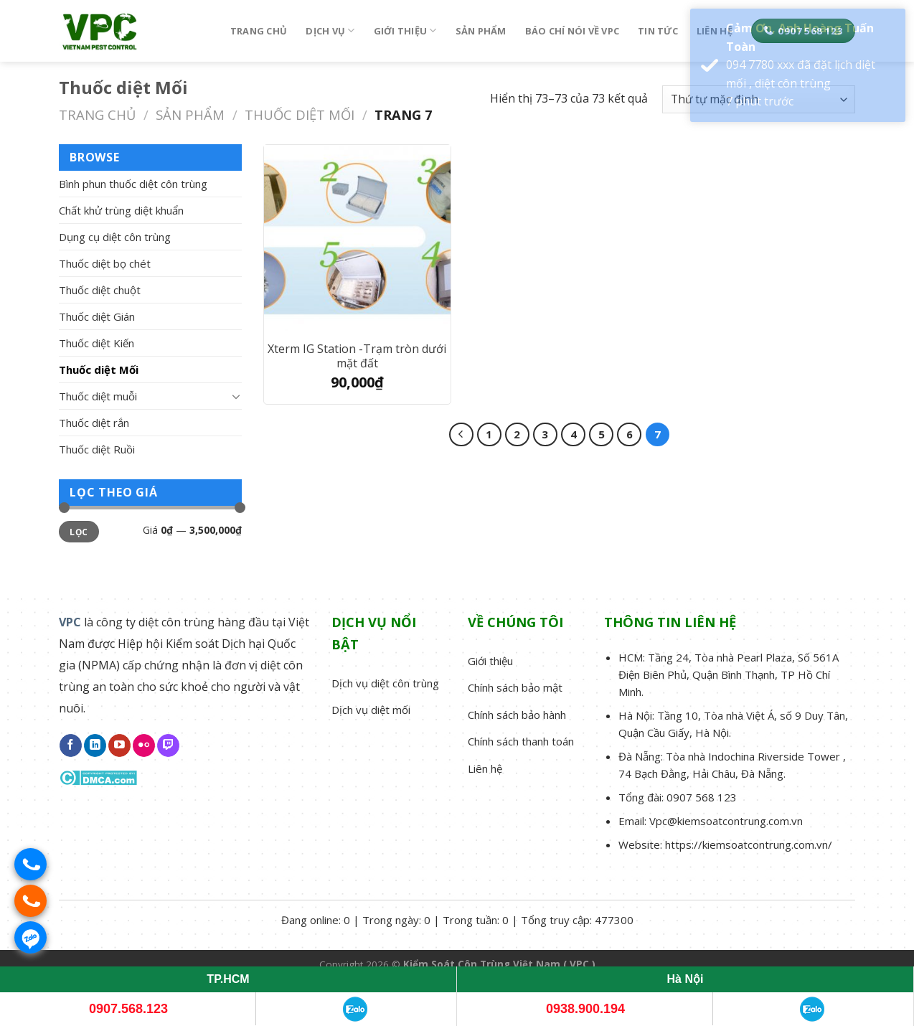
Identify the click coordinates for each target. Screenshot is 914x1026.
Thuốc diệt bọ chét (105, 263)
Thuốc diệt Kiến (96, 343)
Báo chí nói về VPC (572, 30)
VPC (70, 622)
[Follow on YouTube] (119, 745)
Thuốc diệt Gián (97, 316)
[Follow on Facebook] (71, 745)
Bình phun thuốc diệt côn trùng (133, 184)
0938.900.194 (585, 1009)
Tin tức (658, 30)
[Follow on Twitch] (168, 745)
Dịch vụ (330, 30)
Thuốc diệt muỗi (98, 396)
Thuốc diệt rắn (94, 422)
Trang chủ (258, 30)
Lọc (79, 531)
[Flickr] (144, 745)
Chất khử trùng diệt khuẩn (121, 210)
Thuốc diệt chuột (100, 290)
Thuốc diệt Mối (299, 114)
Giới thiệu (405, 30)
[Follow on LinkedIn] (95, 745)
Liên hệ (714, 30)
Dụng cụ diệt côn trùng (115, 237)
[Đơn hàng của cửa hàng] (758, 99)
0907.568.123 (128, 1009)
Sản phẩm (481, 30)
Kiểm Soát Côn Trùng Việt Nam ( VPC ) (499, 964)
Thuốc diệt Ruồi (97, 449)
